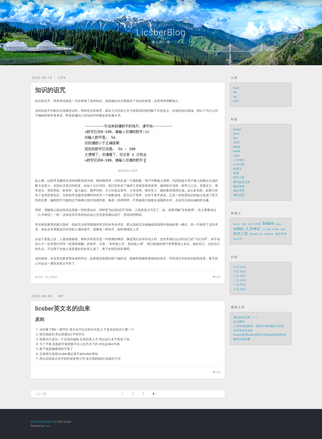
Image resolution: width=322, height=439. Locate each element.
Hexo (236, 133)
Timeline (90, 6)
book (236, 88)
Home (34, 6)
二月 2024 (239, 280)
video (236, 155)
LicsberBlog (161, 32)
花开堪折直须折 (243, 330)
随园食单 (238, 186)
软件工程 (238, 177)
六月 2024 (239, 271)
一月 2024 (239, 284)
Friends (71, 6)
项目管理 (238, 190)
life (62, 78)
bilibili (236, 146)
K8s (235, 138)
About (107, 6)
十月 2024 (239, 267)
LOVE (40, 277)
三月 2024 (239, 276)
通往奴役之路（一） (246, 317)
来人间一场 (161, 42)
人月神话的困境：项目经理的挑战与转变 (258, 326)
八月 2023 (239, 289)
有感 (236, 173)
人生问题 (238, 164)
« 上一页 (40, 394)
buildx (237, 151)
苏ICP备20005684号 (42, 421)
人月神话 (52, 277)
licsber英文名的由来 (62, 308)
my (61, 296)
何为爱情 (238, 321)
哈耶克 (237, 168)
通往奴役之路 (241, 182)
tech (235, 101)
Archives (52, 6)
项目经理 (238, 195)
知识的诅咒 (50, 90)
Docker (237, 129)
